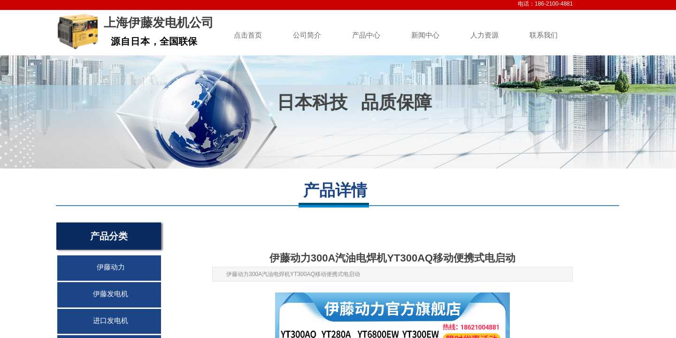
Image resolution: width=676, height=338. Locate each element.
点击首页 (248, 35)
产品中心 (366, 35)
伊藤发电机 (110, 294)
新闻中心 (425, 35)
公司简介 (307, 35)
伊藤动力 (111, 267)
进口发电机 (110, 320)
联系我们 (544, 35)
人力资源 (484, 35)
